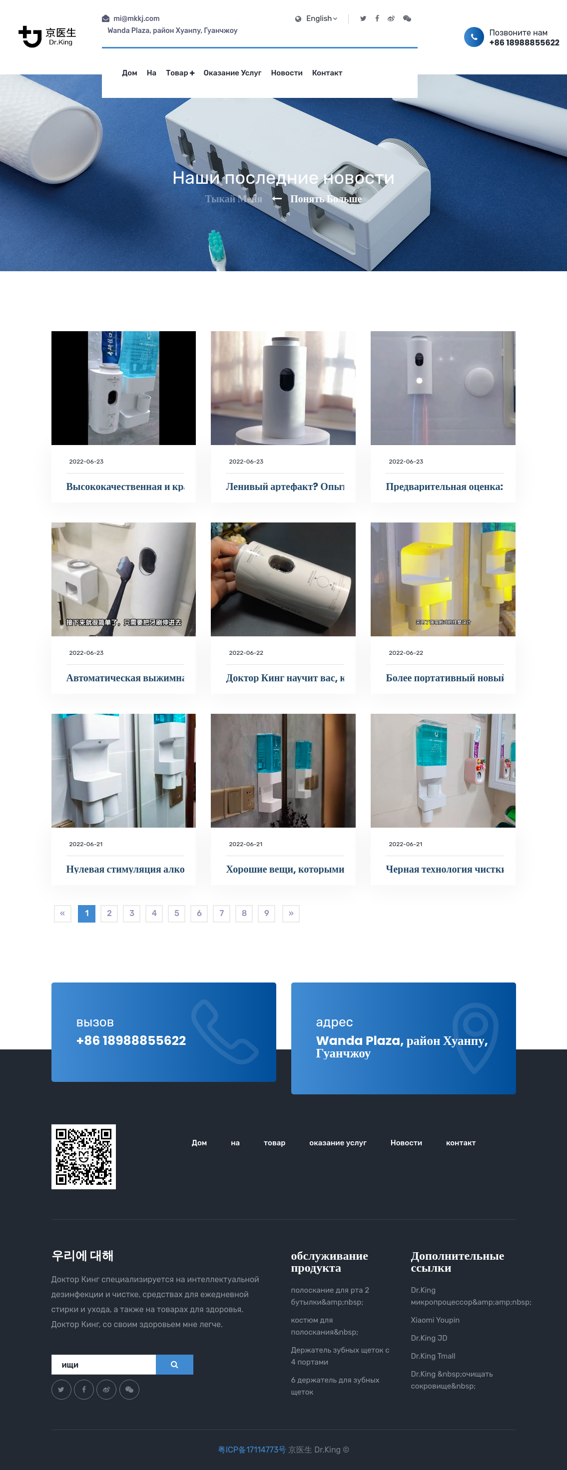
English (321, 18)
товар (180, 72)
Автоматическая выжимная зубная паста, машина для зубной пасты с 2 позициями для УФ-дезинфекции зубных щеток (125, 678)
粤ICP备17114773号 (253, 1450)
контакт (327, 72)
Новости (286, 72)
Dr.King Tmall (433, 1356)
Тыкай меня (234, 199)
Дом (129, 72)
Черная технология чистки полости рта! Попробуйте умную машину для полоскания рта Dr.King (445, 869)
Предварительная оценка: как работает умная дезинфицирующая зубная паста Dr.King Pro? (445, 486)
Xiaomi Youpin (435, 1320)
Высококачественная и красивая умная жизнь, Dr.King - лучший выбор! (125, 486)
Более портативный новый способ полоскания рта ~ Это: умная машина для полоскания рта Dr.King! (445, 678)
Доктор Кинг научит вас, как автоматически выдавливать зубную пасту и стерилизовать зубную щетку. (285, 678)
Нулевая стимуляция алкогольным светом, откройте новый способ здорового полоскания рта (125, 869)
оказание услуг (233, 72)
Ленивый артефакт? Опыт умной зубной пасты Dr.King (285, 486)
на (152, 72)
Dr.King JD (429, 1338)
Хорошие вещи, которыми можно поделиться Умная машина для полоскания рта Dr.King (285, 869)
